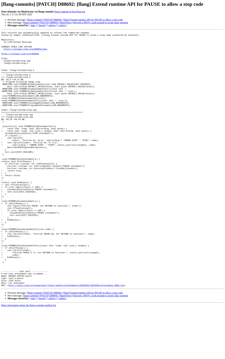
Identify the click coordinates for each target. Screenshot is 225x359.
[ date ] (33, 25)
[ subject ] (52, 25)
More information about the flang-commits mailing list (28, 356)
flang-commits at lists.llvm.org (69, 11)
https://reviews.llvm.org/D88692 (20, 58)
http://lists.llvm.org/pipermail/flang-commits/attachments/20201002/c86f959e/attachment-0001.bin (66, 336)
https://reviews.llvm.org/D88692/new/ (26, 52)
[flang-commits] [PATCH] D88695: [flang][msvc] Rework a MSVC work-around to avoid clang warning (75, 22)
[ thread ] (41, 25)
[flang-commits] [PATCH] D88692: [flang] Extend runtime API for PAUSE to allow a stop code (75, 19)
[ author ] (62, 25)
